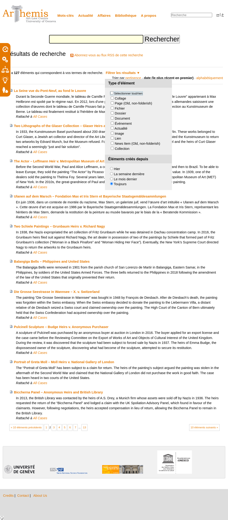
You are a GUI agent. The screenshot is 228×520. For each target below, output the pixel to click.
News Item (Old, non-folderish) (137, 143)
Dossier (120, 113)
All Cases (40, 116)
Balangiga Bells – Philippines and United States (52, 261)
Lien (118, 138)
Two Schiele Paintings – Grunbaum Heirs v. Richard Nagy (59, 226)
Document (122, 118)
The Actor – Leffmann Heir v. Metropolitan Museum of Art (59, 161)
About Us (40, 495)
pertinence (133, 78)
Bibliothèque (126, 15)
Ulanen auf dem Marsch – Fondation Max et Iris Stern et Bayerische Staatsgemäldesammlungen (90, 196)
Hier (117, 169)
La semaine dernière (129, 174)
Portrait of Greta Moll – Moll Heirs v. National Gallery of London (64, 362)
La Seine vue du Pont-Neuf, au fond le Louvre (50, 91)
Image (119, 133)
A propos (148, 15)
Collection (122, 149)
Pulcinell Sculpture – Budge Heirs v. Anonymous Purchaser (61, 327)
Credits (9, 495)
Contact (23, 495)
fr (223, 14)
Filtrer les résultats (121, 73)
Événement (123, 123)
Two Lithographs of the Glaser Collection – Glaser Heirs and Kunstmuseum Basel (79, 126)
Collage (120, 98)
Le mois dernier (125, 179)
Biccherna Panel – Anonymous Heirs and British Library (58, 392)
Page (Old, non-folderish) (133, 103)
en (217, 14)
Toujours (120, 184)
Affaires (104, 15)
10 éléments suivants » (204, 427)
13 (84, 427)
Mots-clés (65, 15)
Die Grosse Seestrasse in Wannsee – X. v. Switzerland (57, 292)
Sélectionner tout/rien (128, 93)
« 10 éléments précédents (26, 427)
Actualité (85, 15)
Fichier (120, 108)
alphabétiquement (209, 78)
